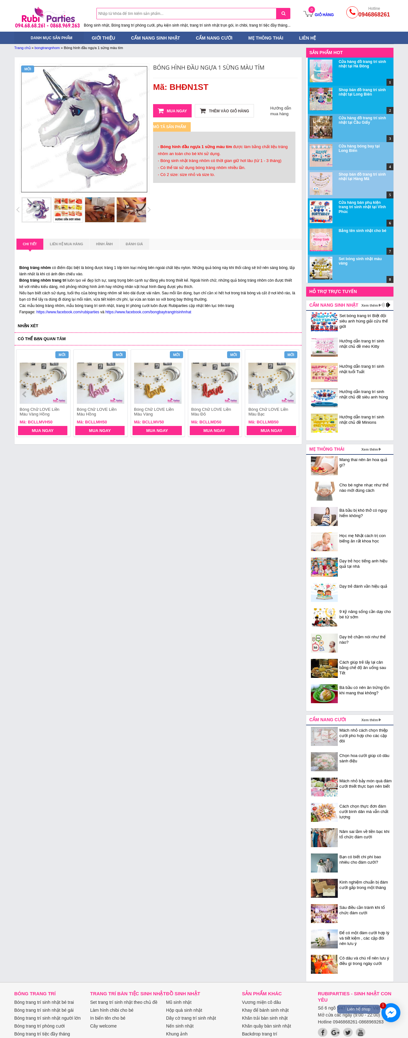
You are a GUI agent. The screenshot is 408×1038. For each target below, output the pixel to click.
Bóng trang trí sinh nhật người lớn (47, 1018)
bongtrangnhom (47, 48)
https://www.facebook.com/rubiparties (67, 312)
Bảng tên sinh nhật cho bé (362, 230)
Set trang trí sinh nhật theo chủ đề (124, 1002)
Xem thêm (369, 305)
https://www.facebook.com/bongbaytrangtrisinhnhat (148, 312)
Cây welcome (103, 1026)
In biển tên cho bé (108, 1018)
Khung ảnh (177, 1033)
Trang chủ (22, 48)
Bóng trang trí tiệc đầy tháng (42, 1033)
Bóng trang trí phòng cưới (39, 1026)
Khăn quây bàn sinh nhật (266, 1026)
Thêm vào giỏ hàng (224, 111)
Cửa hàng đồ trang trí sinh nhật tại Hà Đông (362, 63)
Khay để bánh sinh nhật (265, 1010)
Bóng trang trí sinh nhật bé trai (44, 1002)
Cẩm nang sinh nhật (155, 38)
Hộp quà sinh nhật (184, 1010)
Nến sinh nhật (180, 1026)
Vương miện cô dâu (261, 1002)
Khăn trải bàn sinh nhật (264, 1018)
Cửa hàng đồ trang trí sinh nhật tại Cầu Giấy (362, 120)
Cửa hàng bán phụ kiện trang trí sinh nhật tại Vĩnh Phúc (362, 207)
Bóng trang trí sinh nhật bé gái (44, 1010)
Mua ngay (172, 111)
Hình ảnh (104, 244)
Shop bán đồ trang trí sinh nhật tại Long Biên (362, 92)
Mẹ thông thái (265, 38)
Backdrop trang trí (259, 1033)
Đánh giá (134, 244)
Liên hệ (307, 38)
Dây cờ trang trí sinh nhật (191, 1018)
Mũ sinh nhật (178, 1002)
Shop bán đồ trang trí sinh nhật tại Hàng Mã (362, 176)
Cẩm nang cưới (214, 38)
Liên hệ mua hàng (66, 244)
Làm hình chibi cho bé (111, 1010)
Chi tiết (30, 246)
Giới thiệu (103, 38)
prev (24, 394)
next (291, 394)
